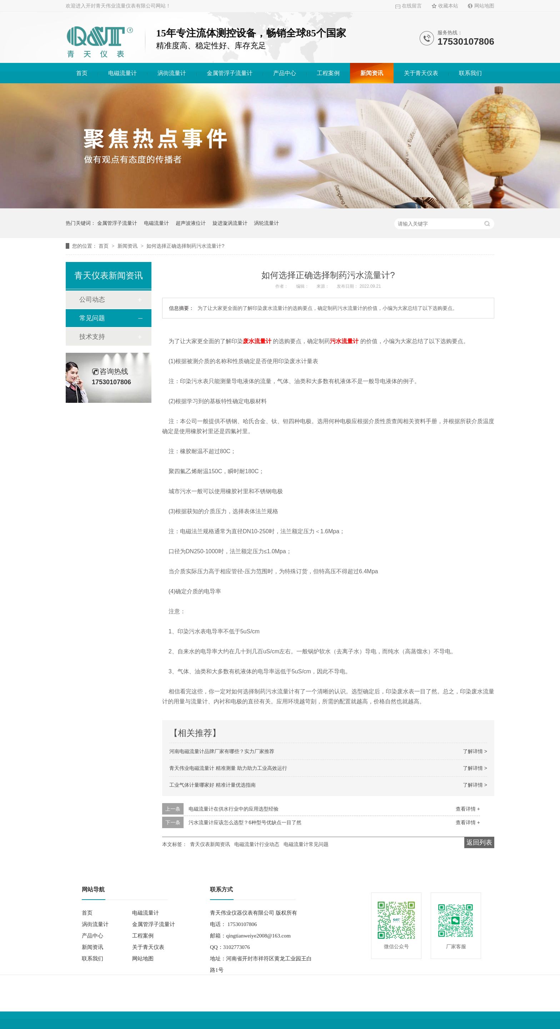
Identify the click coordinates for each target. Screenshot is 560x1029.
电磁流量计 (122, 73)
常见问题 (92, 318)
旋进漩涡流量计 (230, 223)
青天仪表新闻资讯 (210, 844)
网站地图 (484, 6)
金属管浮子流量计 (229, 73)
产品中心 (284, 73)
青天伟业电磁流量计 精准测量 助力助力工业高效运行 (228, 768)
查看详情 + (468, 809)
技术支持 (92, 336)
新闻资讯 (371, 73)
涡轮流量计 (266, 223)
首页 (82, 73)
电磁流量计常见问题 (306, 844)
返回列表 (479, 842)
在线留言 (412, 6)
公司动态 (92, 299)
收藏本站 (448, 6)
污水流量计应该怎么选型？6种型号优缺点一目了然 (245, 822)
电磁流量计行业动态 (256, 844)
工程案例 (328, 73)
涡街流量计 (172, 73)
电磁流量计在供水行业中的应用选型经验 (234, 809)
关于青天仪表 (421, 73)
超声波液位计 (191, 223)
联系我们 (470, 73)
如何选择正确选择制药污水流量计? (185, 246)
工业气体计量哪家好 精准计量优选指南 (212, 785)
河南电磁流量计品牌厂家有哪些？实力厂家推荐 (221, 751)
